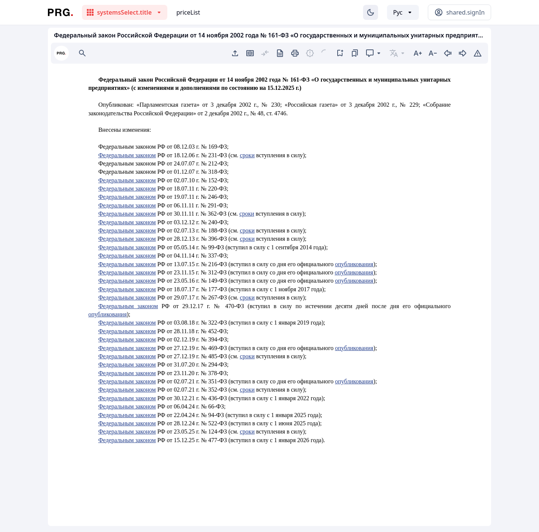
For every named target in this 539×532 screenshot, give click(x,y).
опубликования (354, 264)
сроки (247, 155)
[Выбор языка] (403, 12)
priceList (188, 12)
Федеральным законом (127, 155)
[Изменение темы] (370, 12)
